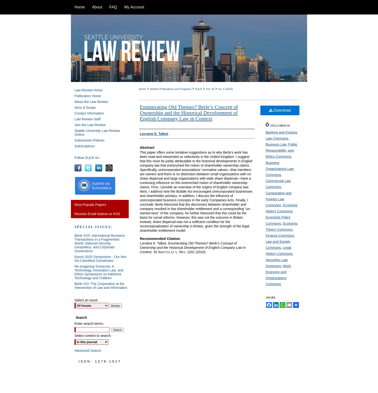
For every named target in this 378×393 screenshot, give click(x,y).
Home (142, 89)
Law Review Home (88, 90)
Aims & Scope (85, 107)
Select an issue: (86, 300)
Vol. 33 (210, 89)
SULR (198, 89)
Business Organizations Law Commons (280, 169)
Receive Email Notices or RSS (97, 214)
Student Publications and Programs (170, 89)
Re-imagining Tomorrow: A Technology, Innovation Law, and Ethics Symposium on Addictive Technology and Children (98, 272)
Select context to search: (92, 336)
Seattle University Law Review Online (97, 132)
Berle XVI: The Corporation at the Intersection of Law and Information (100, 286)
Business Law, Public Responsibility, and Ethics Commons (281, 150)
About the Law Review (91, 102)
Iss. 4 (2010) (225, 89)
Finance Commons (280, 235)
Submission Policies (89, 140)
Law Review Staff (87, 119)
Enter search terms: (89, 323)
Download (280, 110)
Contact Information (89, 113)
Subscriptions (84, 146)
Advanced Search (87, 350)
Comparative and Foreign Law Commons (278, 199)
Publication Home (87, 96)
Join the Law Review (89, 125)
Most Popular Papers (90, 205)
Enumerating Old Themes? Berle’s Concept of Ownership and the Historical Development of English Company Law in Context (189, 113)
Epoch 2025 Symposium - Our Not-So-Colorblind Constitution (100, 259)
